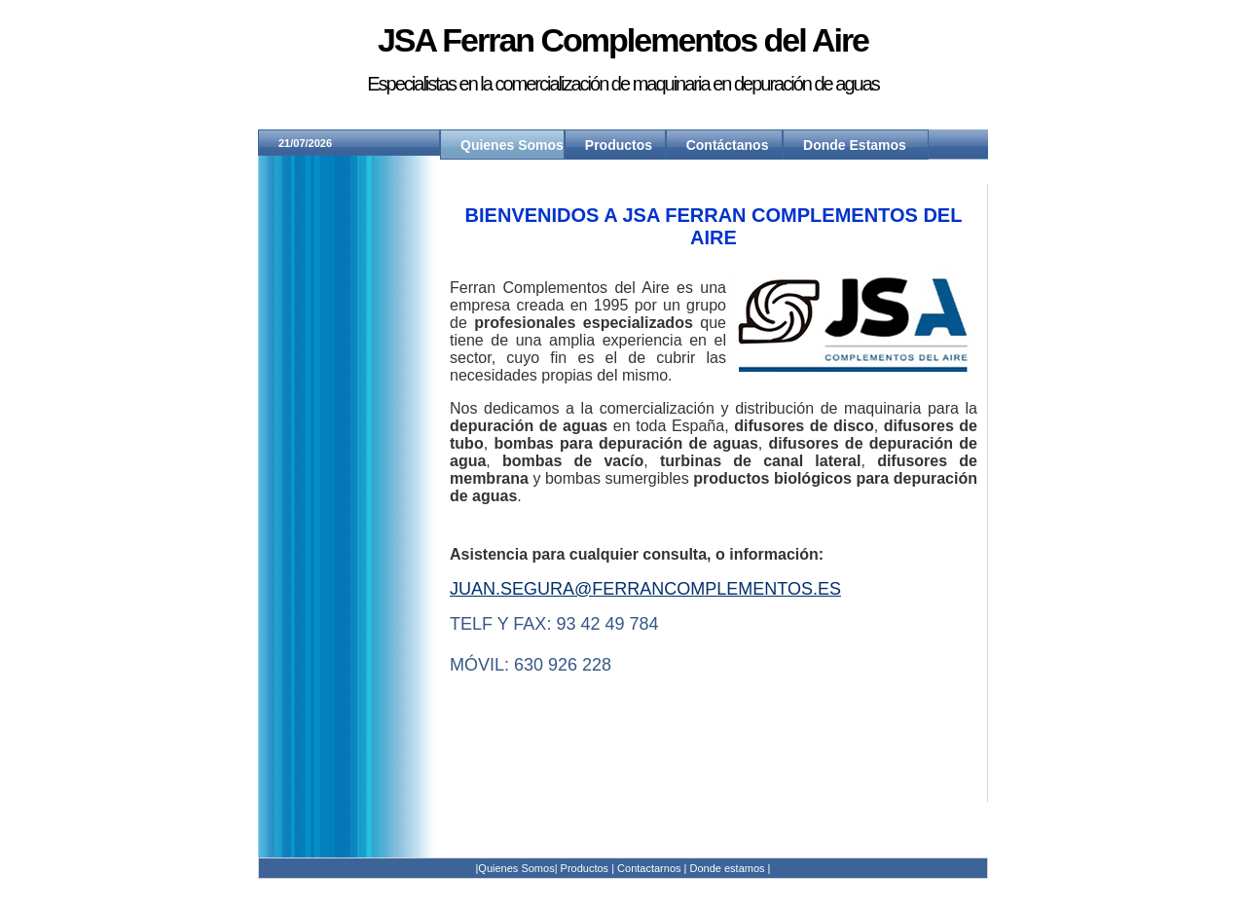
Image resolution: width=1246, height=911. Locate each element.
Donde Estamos (854, 145)
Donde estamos (729, 868)
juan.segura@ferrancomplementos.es (645, 589)
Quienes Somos (512, 145)
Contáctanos (727, 145)
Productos (618, 145)
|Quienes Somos (515, 868)
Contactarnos (648, 868)
